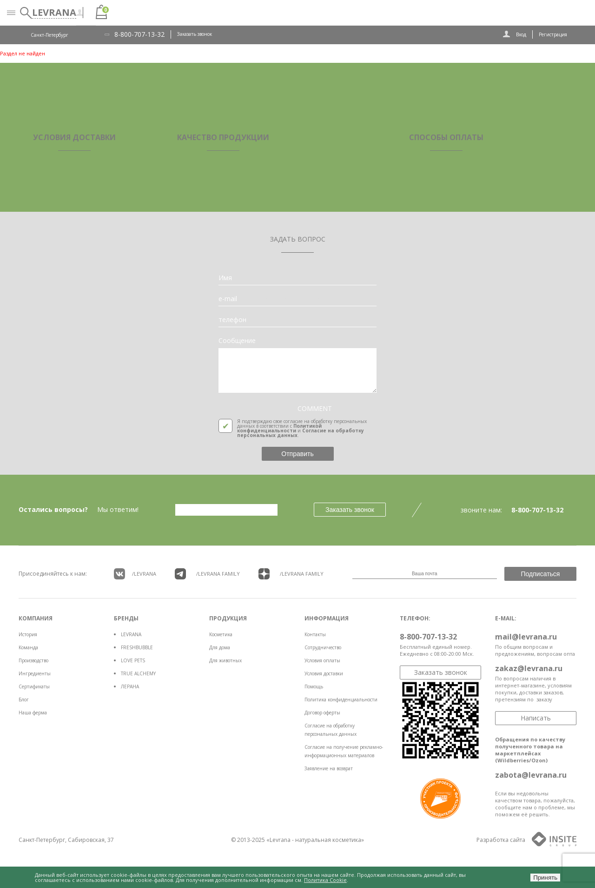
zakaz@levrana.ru (528, 668)
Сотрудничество (322, 647)
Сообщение (237, 340)
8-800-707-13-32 (139, 34)
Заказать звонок (194, 34)
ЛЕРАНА (130, 686)
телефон (232, 320)
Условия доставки (323, 673)
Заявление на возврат (328, 768)
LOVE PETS (133, 660)
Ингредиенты (35, 673)
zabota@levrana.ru (531, 775)
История (28, 634)
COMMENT (315, 408)
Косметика (220, 634)
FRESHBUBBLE (137, 647)
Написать (536, 717)
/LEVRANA (135, 573)
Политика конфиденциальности (340, 699)
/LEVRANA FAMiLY (207, 573)
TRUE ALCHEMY (138, 673)
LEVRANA (131, 634)
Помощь (313, 686)
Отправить (297, 453)
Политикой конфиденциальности (279, 428)
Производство (33, 660)
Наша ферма (33, 712)
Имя (225, 278)
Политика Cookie (325, 879)
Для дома (219, 647)
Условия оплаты (322, 660)
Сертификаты (34, 686)
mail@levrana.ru (526, 636)
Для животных (225, 660)
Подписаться (540, 574)
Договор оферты (322, 712)
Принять (545, 877)
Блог (24, 699)
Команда (28, 647)
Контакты (315, 634)
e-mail (227, 299)
